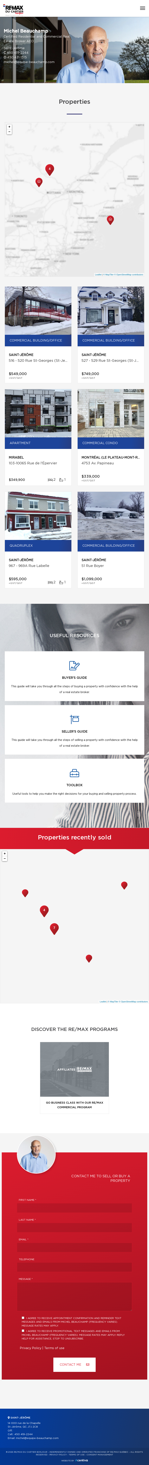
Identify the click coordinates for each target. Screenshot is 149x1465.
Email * (24, 1239)
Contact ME (74, 1364)
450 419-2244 (18, 52)
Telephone (26, 1259)
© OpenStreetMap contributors (128, 274)
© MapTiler (108, 274)
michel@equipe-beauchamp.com (29, 62)
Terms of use (54, 1348)
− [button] (9, 132)
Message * (26, 1279)
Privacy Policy (30, 1348)
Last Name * (27, 1220)
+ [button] (9, 127)
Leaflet (98, 274)
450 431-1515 (17, 57)
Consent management (100, 1455)
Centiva (81, 1460)
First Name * (27, 1200)
